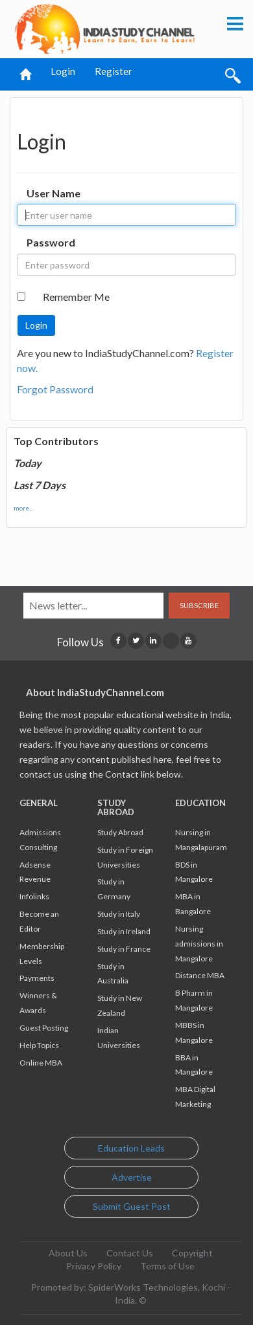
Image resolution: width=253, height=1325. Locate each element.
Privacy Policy (93, 1265)
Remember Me (76, 296)
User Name (53, 193)
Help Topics (39, 1045)
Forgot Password (55, 389)
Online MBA (40, 1063)
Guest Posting (43, 1028)
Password (51, 242)
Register (113, 71)
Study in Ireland (124, 931)
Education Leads (131, 1148)
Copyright (192, 1252)
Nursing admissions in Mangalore (199, 943)
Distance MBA (199, 975)
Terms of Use (167, 1265)
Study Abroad (120, 832)
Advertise (132, 1177)
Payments (36, 978)
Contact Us (129, 1252)
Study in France (124, 949)
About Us (68, 1252)
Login (63, 71)
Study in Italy (118, 914)
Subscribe (199, 605)
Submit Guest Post (132, 1206)
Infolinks (34, 896)
